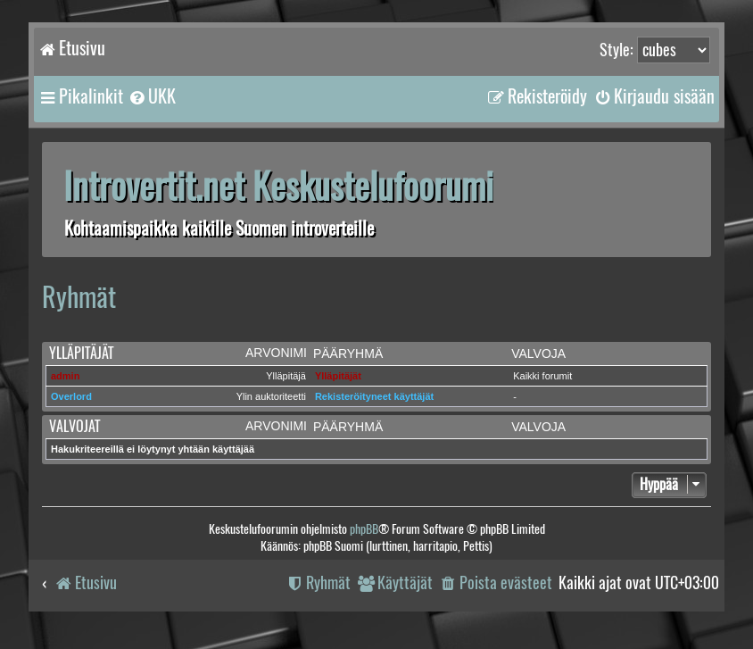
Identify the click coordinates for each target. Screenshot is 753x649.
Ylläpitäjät (81, 353)
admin (65, 375)
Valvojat (74, 426)
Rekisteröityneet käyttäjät (374, 396)
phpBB (364, 528)
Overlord (71, 396)
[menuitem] (152, 96)
